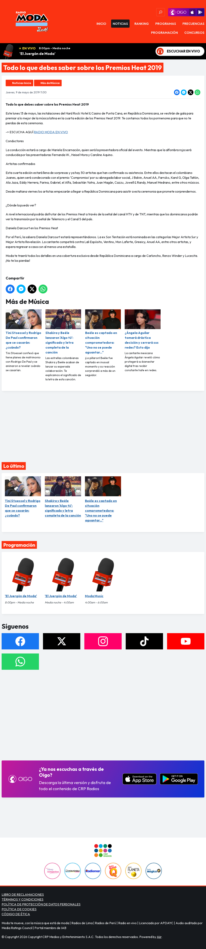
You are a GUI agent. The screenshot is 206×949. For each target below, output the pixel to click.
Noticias (120, 24)
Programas (165, 24)
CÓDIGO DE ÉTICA (16, 914)
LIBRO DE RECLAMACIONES (23, 894)
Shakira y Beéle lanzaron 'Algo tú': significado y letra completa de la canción (63, 331)
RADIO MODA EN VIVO (51, 132)
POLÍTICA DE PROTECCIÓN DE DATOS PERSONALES (41, 904)
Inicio (101, 24)
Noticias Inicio (21, 83)
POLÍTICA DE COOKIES (19, 909)
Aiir (159, 937)
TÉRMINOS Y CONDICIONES (22, 899)
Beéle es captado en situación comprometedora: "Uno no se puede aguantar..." (103, 331)
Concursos (194, 33)
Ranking (141, 24)
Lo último (13, 466)
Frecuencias (193, 24)
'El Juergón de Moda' (37, 53)
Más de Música (50, 83)
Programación (164, 33)
